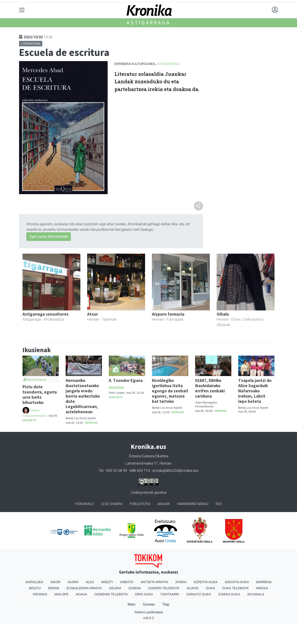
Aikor (55, 582)
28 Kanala (255, 594)
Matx (132, 604)
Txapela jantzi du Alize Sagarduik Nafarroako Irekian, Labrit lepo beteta (255, 391)
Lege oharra (111, 504)
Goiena (135, 588)
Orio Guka (144, 594)
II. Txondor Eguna (126, 380)
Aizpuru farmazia (168, 314)
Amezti (107, 582)
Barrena (264, 582)
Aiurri (73, 582)
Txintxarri (169, 594)
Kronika (40, 594)
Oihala (223, 314)
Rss (219, 504)
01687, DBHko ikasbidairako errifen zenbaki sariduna (210, 388)
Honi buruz (84, 504)
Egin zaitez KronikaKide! (48, 236)
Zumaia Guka (229, 594)
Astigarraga (148, 22)
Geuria (115, 588)
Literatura (30, 43)
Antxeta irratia (154, 582)
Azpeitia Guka (206, 582)
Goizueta (29, 420)
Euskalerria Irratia (84, 588)
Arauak (164, 504)
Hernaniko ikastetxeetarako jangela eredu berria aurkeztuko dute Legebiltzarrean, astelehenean (83, 396)
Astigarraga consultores (45, 314)
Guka (210, 588)
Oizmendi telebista (111, 594)
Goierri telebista (163, 588)
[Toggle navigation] (22, 10)
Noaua (81, 594)
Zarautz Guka (198, 594)
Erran (53, 588)
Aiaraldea (34, 582)
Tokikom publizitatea (148, 612)
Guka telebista (235, 588)
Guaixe (193, 588)
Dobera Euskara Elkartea (148, 456)
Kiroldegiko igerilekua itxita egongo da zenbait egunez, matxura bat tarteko (170, 391)
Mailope (61, 594)
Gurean (149, 604)
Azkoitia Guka (237, 582)
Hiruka (262, 588)
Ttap (165, 604)
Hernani (91, 422)
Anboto (127, 582)
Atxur (92, 314)
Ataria (180, 582)
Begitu (35, 588)
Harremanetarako (192, 504)
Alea (90, 582)
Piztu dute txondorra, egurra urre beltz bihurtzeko (39, 394)
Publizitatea (140, 504)
